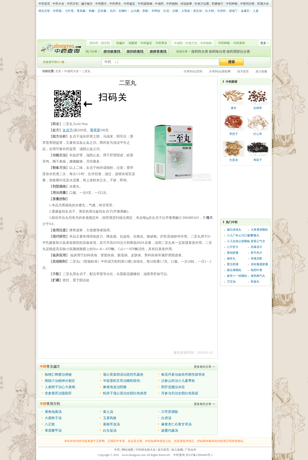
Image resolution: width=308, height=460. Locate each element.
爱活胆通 (232, 264)
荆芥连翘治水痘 (173, 387)
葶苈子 (233, 134)
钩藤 (92, 11)
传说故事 (186, 3)
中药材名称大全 (145, 449)
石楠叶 (123, 11)
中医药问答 (247, 3)
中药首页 (44, 3)
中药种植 (231, 3)
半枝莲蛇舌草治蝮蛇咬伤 (121, 381)
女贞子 (68, 130)
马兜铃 (221, 11)
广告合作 (190, 449)
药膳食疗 (217, 3)
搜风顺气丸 (258, 275)
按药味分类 (217, 51)
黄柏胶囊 (232, 252)
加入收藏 (261, 71)
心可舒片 (232, 247)
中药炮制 (172, 3)
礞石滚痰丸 (234, 229)
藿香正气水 (258, 241)
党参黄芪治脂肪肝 (58, 393)
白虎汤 (166, 418)
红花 (166, 11)
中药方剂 (72, 3)
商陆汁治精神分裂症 (60, 381)
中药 (117, 449)
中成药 (159, 3)
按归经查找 (135, 51)
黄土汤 (108, 412)
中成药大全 (71, 71)
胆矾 (145, 11)
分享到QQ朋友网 (220, 71)
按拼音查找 (158, 51)
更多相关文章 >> (204, 366)
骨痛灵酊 (256, 258)
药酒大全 (263, 3)
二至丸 (86, 71)
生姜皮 (233, 160)
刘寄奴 (156, 11)
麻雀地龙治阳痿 (115, 387)
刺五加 (197, 11)
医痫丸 (255, 281)
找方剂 (105, 43)
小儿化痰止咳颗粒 (238, 241)
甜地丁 (233, 11)
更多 (263, 43)
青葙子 (257, 160)
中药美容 (239, 43)
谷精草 (257, 108)
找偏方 (120, 43)
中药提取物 (145, 3)
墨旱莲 (95, 130)
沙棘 (175, 11)
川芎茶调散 (169, 412)
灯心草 (257, 134)
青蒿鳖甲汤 (53, 430)
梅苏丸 (231, 258)
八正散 (50, 424)
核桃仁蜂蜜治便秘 (58, 374)
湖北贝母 (44, 11)
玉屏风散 (109, 418)
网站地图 (127, 449)
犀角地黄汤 (53, 412)
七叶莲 (69, 11)
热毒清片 (256, 247)
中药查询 (60, 48)
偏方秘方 (87, 3)
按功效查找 (111, 51)
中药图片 (101, 3)
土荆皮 (185, 11)
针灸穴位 (191, 43)
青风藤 (81, 11)
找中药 (94, 43)
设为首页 (243, 71)
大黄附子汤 (53, 418)
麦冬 (234, 108)
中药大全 (58, 3)
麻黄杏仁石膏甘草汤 (176, 424)
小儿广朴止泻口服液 (240, 235)
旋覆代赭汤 (169, 430)
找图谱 (132, 43)
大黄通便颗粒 (259, 229)
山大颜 (135, 11)
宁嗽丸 (255, 235)
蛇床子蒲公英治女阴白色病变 (125, 393)
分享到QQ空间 (193, 71)
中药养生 (115, 3)
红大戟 (209, 11)
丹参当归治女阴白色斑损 (179, 393)
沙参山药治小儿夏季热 (178, 381)
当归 (113, 11)
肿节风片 (256, 252)
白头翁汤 (109, 430)
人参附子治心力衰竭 (60, 387)
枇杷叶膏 (256, 270)
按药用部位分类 (238, 51)
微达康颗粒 (234, 270)
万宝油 (231, 281)
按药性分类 (199, 51)
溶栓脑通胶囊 (259, 264)
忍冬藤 (102, 11)
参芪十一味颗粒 (237, 275)
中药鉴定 (129, 3)
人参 (256, 11)
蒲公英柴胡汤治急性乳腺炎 (123, 374)
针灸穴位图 (202, 3)
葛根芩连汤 (111, 424)
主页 (58, 71)
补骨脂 (57, 11)
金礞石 (245, 11)
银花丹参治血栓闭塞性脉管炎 (183, 374)
